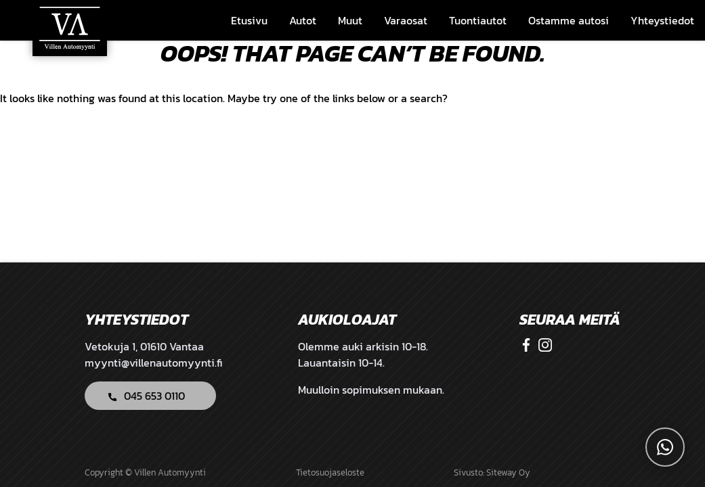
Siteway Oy (508, 472)
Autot (302, 20)
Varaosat (405, 20)
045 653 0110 (154, 396)
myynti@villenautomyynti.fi (153, 362)
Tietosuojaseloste (330, 472)
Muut (350, 20)
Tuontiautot (478, 20)
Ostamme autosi (568, 20)
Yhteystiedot (662, 20)
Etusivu (249, 20)
